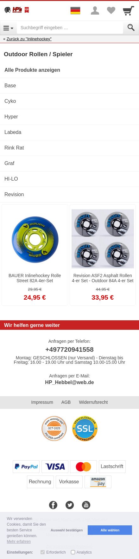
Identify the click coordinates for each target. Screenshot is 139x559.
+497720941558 (69, 349)
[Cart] (128, 10)
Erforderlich (56, 552)
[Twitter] (69, 505)
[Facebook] (53, 505)
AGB (66, 402)
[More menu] (95, 10)
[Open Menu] (8, 27)
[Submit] (131, 27)
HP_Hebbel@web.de (69, 382)
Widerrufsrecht (93, 402)
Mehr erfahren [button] (19, 541)
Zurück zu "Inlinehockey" (29, 39)
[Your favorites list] (111, 10)
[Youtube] (86, 505)
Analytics (84, 552)
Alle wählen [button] (110, 530)
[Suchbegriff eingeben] (70, 28)
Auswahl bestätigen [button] (67, 530)
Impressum (42, 402)
